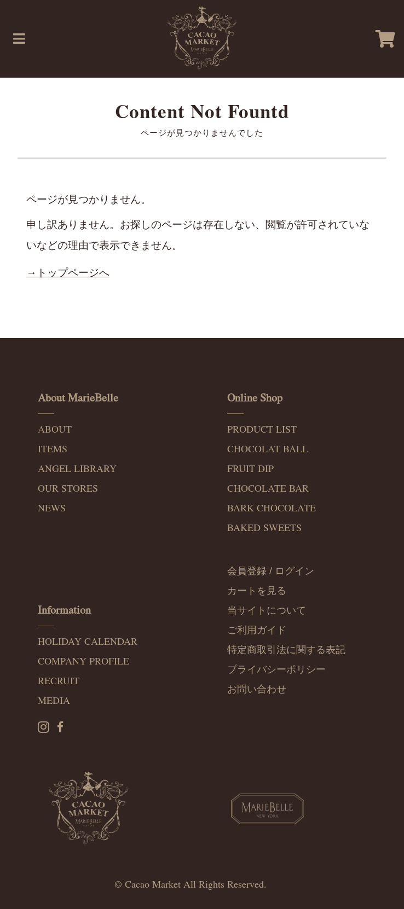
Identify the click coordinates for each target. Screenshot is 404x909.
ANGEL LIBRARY (77, 469)
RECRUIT (58, 681)
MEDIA (54, 701)
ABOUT (55, 429)
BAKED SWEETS (264, 528)
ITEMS (52, 449)
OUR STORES (68, 488)
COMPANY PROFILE (83, 661)
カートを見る (256, 590)
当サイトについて (266, 610)
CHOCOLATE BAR (268, 488)
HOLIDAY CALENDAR (87, 641)
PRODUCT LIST (262, 429)
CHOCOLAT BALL (267, 449)
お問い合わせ (256, 689)
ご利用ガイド (256, 630)
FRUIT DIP (250, 469)
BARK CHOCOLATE (271, 508)
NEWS (52, 508)
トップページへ (73, 272)
